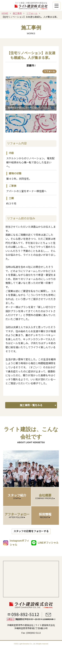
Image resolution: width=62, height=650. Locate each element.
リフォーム (31, 13)
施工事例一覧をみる (31, 405)
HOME (5, 13)
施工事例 (17, 13)
